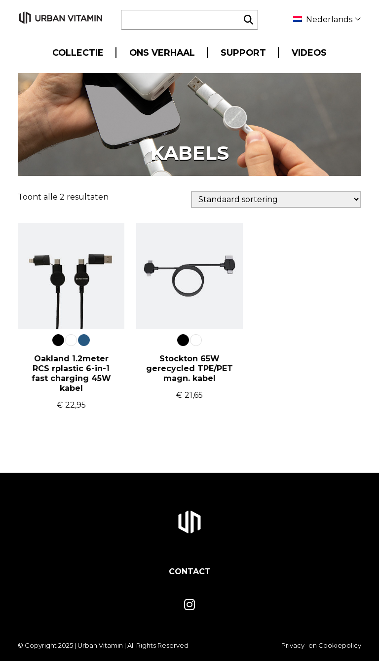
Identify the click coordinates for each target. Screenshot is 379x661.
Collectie (78, 52)
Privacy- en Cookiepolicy (321, 645)
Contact (190, 571)
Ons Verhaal (162, 52)
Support (243, 52)
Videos (309, 52)
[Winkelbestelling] (276, 199)
